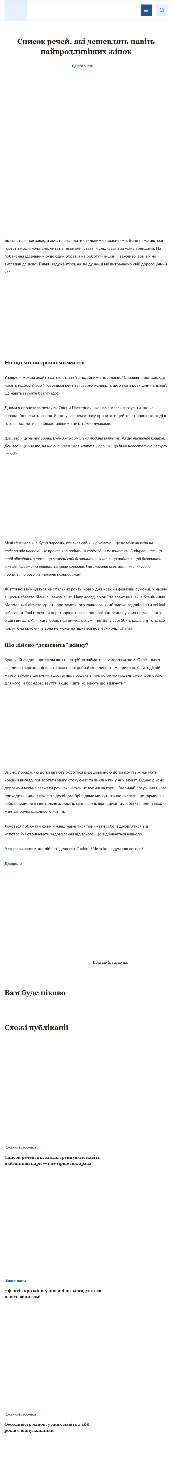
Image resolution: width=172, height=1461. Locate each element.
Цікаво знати (44, 1406)
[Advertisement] (86, 208)
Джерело (13, 872)
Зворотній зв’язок (86, 1381)
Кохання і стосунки (49, 1415)
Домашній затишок (121, 1406)
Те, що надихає (80, 1406)
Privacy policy (129, 1447)
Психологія (87, 1415)
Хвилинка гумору (124, 1415)
